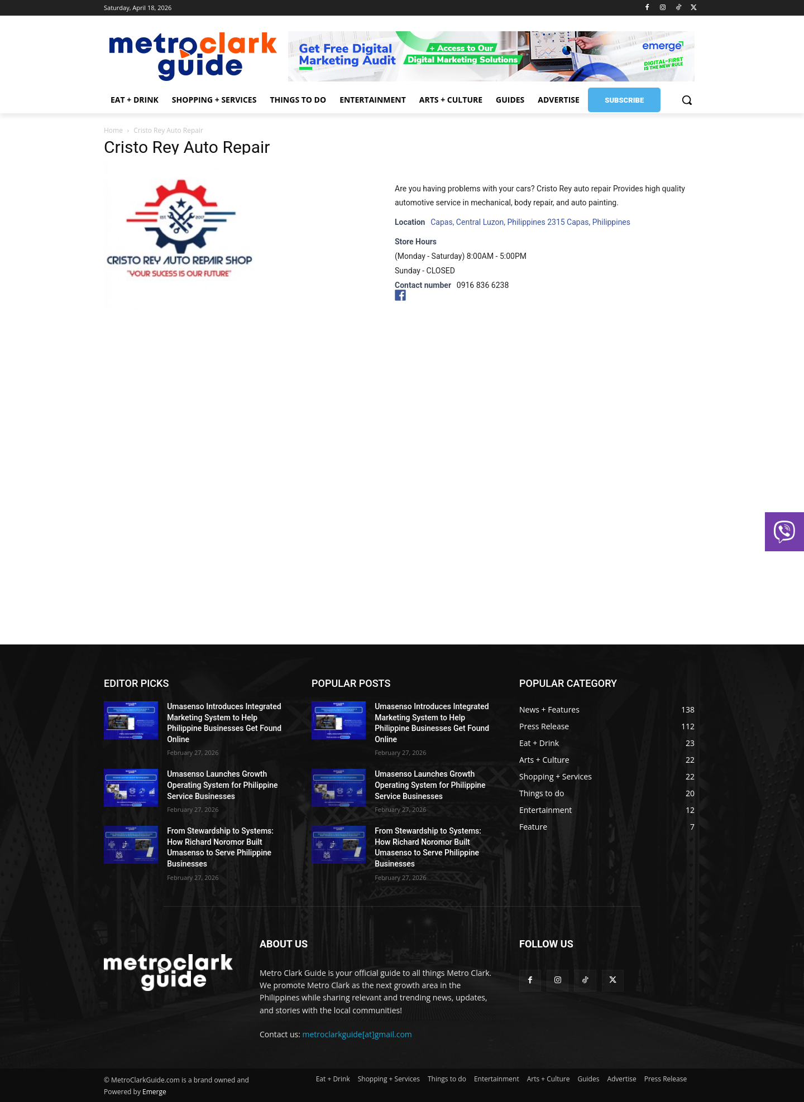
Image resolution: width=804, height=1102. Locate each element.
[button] (686, 99)
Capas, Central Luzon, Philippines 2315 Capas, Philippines (530, 222)
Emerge (154, 1091)
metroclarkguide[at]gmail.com (357, 1034)
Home (113, 130)
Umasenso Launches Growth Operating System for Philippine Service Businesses (222, 784)
